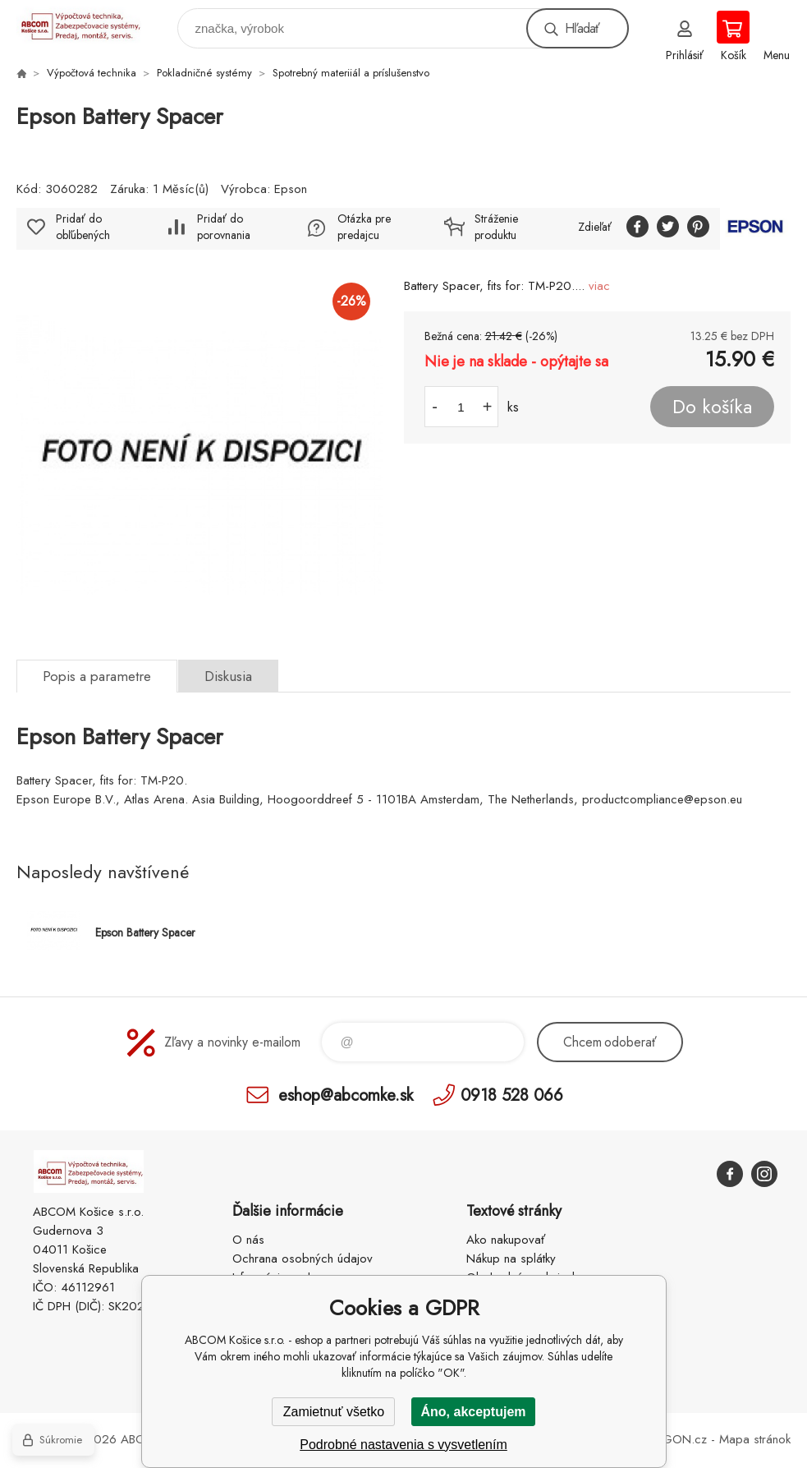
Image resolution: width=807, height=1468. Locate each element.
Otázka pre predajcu (364, 226)
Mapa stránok (755, 1439)
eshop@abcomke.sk (345, 1095)
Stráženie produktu (496, 226)
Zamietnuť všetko (333, 1412)
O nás (248, 1240)
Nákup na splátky (511, 1258)
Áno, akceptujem (472, 1412)
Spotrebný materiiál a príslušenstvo (351, 73)
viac (599, 286)
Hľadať (582, 28)
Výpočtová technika (91, 73)
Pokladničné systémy (204, 73)
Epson (290, 189)
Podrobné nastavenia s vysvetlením (403, 1445)
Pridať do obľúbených (83, 226)
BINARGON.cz (668, 1439)
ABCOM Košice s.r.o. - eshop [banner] (89, 24)
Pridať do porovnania (223, 226)
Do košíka (712, 407)
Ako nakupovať (505, 1240)
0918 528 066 (512, 1095)
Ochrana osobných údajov (302, 1258)
